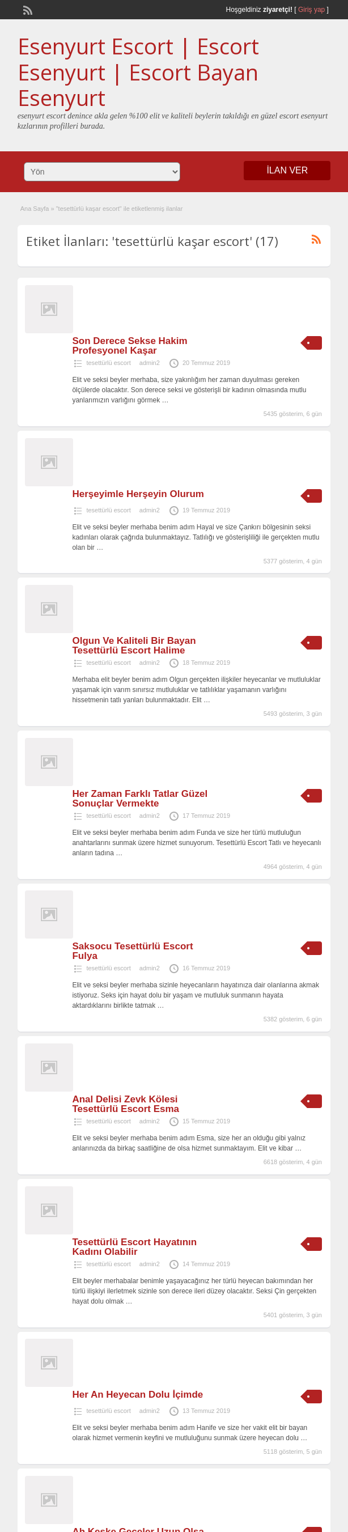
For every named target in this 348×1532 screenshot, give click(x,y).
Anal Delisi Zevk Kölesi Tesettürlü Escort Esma (125, 1104)
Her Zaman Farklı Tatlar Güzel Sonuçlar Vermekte (139, 798)
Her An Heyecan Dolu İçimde (137, 1394)
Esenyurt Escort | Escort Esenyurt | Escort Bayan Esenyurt (138, 71)
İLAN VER (287, 170)
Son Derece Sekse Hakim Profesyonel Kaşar (129, 346)
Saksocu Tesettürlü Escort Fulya (132, 951)
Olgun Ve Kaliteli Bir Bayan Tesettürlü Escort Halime (134, 645)
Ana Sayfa (34, 208)
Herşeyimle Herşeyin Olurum (137, 494)
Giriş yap (311, 10)
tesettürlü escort (108, 362)
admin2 (149, 362)
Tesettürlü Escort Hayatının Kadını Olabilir (134, 1247)
